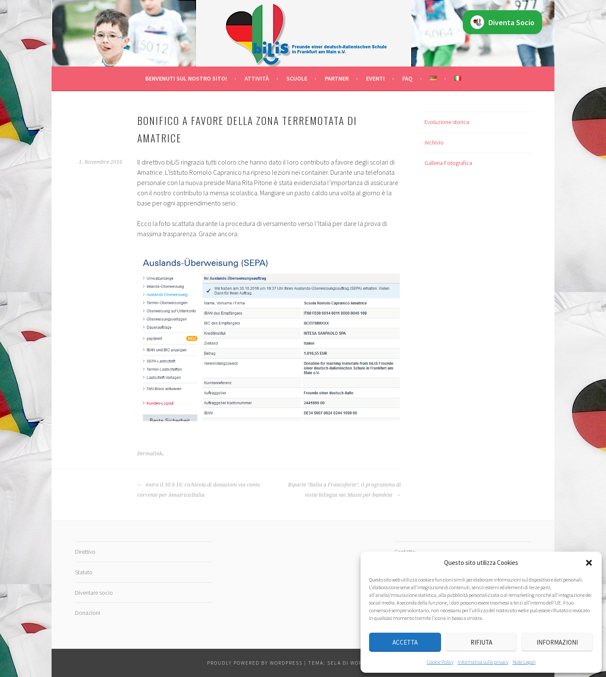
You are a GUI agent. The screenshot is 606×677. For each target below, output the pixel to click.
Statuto (83, 572)
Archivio (434, 142)
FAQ (407, 78)
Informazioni (557, 642)
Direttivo (85, 551)
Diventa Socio (502, 22)
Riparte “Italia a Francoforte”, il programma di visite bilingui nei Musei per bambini (344, 490)
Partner (337, 78)
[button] (589, 562)
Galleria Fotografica (448, 163)
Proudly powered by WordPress (255, 663)
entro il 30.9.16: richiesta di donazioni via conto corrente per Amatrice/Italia (198, 490)
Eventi (375, 78)
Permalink (149, 454)
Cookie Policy (440, 662)
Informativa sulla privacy (483, 662)
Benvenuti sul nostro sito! (186, 78)
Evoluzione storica (446, 122)
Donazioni (87, 612)
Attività (257, 78)
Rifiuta (481, 642)
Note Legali (524, 662)
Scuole (296, 78)
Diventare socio (94, 592)
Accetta (405, 642)
